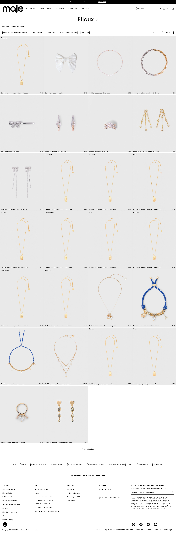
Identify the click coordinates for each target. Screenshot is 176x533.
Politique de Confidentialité (141, 503)
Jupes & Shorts (57, 464)
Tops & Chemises (38, 464)
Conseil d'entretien (43, 507)
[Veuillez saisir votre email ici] (152, 492)
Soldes (5, 508)
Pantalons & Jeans (96, 464)
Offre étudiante (9, 501)
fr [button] (160, 9)
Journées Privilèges (10, 26)
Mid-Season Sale (9, 512)
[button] (33, 8)
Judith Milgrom (73, 493)
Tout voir (85, 32)
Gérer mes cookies (150, 530)
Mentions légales (167, 530)
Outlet (5, 516)
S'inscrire (172, 492)
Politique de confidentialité (113, 530)
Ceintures (51, 32)
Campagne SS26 (74, 497)
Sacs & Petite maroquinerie (15, 32)
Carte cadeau (8, 489)
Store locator (105, 489)
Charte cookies (133, 530)
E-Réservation (8, 497)
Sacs (131, 464)
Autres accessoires (68, 32)
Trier (152, 33)
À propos (71, 489)
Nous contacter (42, 489)
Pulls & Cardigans (75, 464)
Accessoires (143, 464)
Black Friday (7, 520)
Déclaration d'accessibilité (47, 511)
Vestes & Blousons (117, 464)
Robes (24, 464)
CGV (98, 530)
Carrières (71, 501)
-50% (14, 464)
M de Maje (7, 493)
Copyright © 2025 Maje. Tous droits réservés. (19, 530)
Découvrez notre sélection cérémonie (88, 2)
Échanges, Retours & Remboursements (44, 502)
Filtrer (168, 33)
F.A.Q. (37, 493)
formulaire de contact (157, 508)
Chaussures (37, 32)
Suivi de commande (43, 497)
